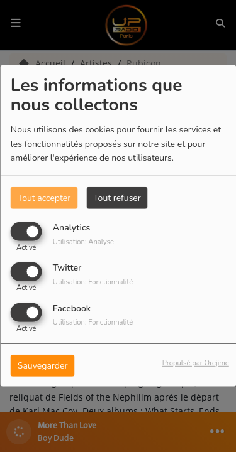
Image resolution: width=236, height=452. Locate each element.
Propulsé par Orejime (195, 362)
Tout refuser (117, 198)
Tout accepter (44, 198)
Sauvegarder (43, 365)
